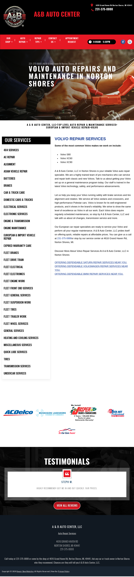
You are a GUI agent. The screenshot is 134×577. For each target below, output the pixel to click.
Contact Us (53, 40)
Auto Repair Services (67, 537)
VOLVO (94, 131)
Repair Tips (38, 40)
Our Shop (7, 40)
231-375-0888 (104, 9)
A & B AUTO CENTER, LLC (41, 128)
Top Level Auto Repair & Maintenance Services (86, 128)
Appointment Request (71, 40)
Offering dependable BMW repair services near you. (89, 278)
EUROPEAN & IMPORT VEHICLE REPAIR (68, 131)
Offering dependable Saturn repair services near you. (91, 266)
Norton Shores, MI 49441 (72, 63)
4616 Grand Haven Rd (52, 63)
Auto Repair (22, 40)
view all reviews (67, 509)
